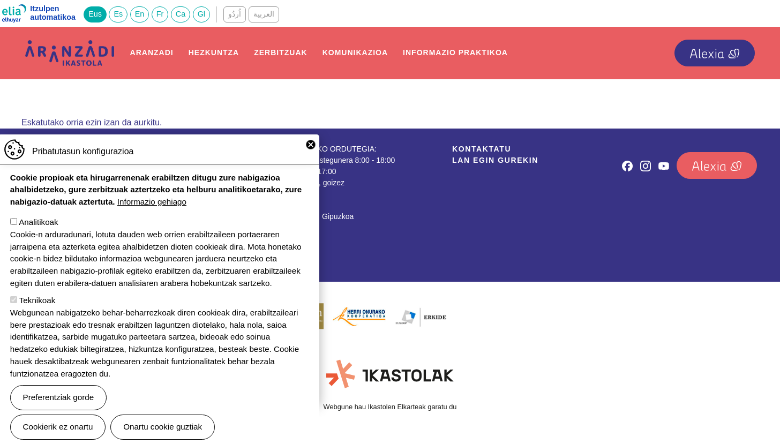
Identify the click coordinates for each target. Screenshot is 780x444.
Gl (201, 14)
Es (118, 14)
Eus (95, 14)
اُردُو (234, 14)
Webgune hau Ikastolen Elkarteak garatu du (390, 407)
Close (310, 148)
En (140, 14)
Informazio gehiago (151, 205)
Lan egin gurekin (495, 160)
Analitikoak (38, 226)
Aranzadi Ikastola (69, 48)
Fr (160, 14)
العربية (263, 14)
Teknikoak (37, 304)
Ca (180, 14)
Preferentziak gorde (58, 401)
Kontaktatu (481, 149)
